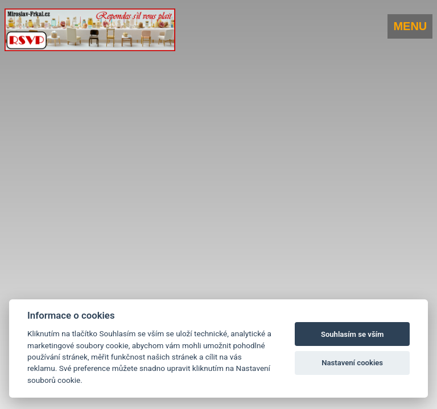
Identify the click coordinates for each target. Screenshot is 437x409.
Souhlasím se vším (352, 334)
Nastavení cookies (352, 362)
